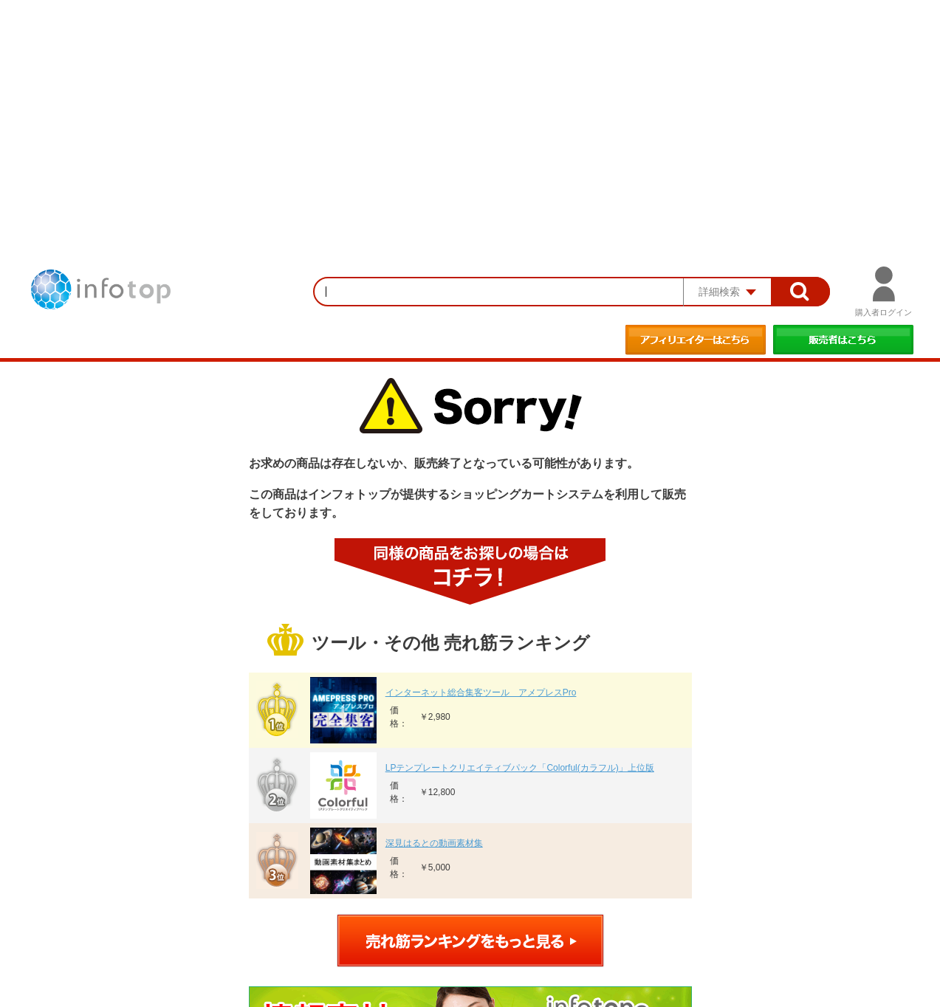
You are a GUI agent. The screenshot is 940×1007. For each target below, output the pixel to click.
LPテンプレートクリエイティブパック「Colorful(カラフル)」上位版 (519, 768)
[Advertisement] (470, 110)
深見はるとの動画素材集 (434, 843)
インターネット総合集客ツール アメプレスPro (481, 692)
